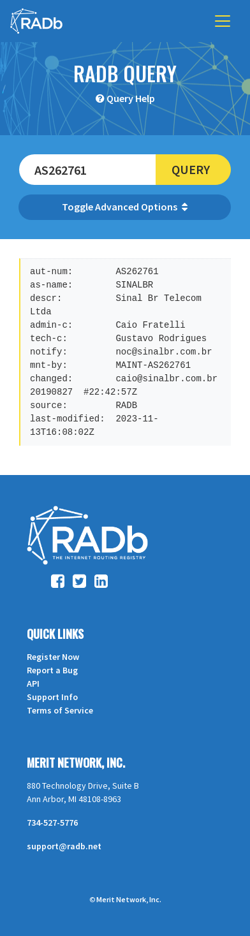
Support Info (52, 697)
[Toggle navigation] (222, 21)
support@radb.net (64, 846)
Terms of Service (60, 710)
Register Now (53, 656)
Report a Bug (52, 670)
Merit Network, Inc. (76, 762)
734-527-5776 (52, 822)
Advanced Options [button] (141, 206)
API (33, 683)
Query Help (131, 98)
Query (191, 169)
